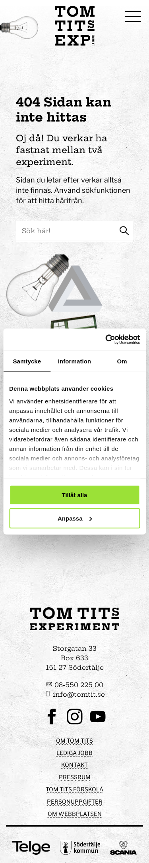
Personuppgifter (75, 801)
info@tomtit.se (75, 694)
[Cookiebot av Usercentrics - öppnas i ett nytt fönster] (106, 340)
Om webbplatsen (75, 813)
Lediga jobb (74, 752)
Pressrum (75, 777)
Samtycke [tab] (27, 360)
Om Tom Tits (74, 740)
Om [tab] (122, 360)
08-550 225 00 (74, 685)
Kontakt (74, 764)
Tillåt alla (74, 495)
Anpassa (75, 518)
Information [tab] (74, 360)
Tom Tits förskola (74, 789)
